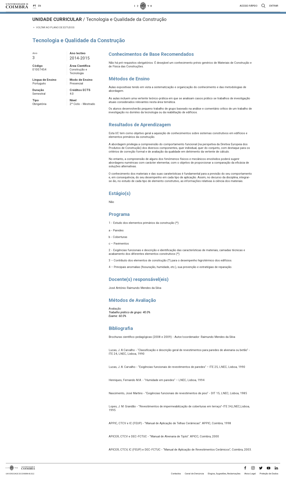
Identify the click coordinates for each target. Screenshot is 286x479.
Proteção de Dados (269, 473)
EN (39, 5)
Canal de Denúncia (194, 473)
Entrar (273, 6)
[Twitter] (261, 468)
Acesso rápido (248, 6)
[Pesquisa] (263, 6)
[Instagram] (253, 468)
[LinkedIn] (276, 468)
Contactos (176, 473)
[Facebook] (245, 468)
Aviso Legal (250, 473)
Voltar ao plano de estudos (53, 27)
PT (34, 5)
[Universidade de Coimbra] (17, 5)
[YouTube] (268, 468)
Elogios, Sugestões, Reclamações (224, 473)
